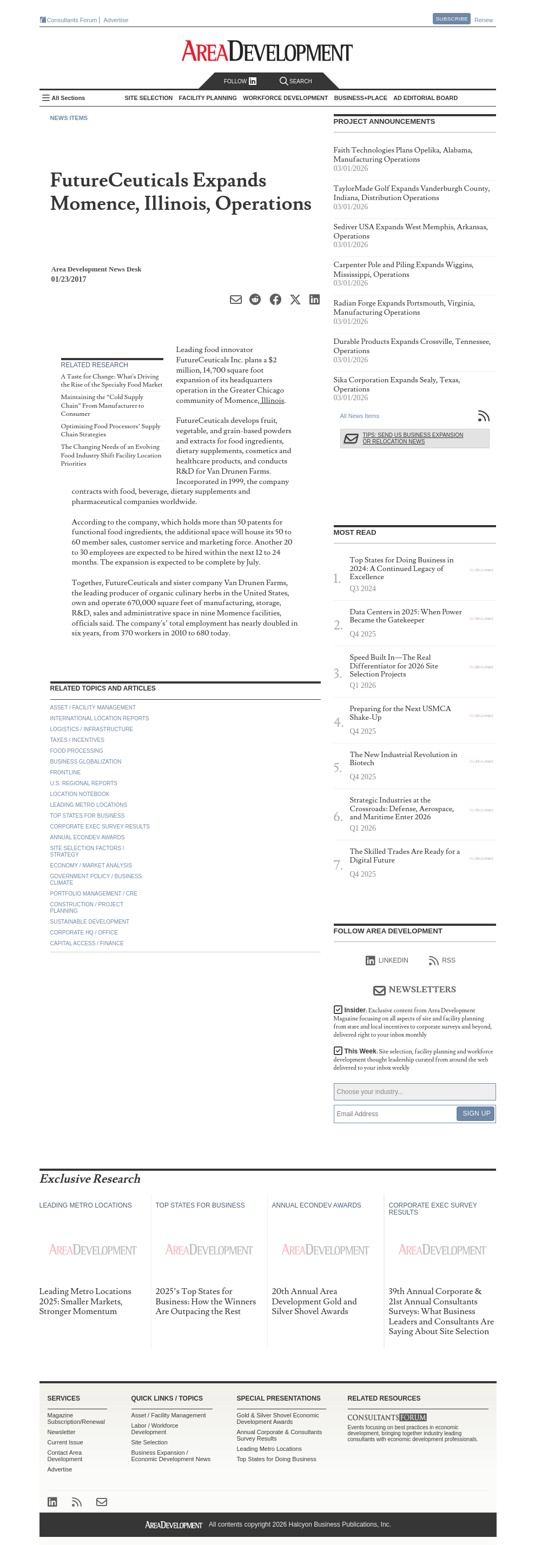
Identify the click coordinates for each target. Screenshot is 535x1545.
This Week (413, 1059)
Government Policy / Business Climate (96, 879)
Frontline (65, 772)
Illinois (272, 400)
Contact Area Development (65, 1455)
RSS (442, 961)
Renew (483, 20)
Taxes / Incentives (77, 740)
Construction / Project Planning (87, 907)
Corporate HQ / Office (84, 933)
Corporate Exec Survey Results (100, 827)
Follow (240, 81)
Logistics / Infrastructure (91, 729)
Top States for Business (87, 816)
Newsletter (62, 1432)
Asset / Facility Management (93, 708)
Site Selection (149, 1442)
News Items (69, 118)
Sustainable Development (90, 922)
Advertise (116, 20)
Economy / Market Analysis (91, 865)
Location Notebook (80, 794)
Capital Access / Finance (87, 943)
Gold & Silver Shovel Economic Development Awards (278, 1418)
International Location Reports (99, 718)
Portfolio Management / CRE (93, 894)
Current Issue (65, 1442)
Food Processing (76, 751)
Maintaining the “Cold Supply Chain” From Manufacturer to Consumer (102, 405)
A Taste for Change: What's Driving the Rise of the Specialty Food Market (112, 381)
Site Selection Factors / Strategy (87, 851)
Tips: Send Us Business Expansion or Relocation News (413, 438)
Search (296, 81)
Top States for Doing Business (276, 1459)
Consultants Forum (72, 20)
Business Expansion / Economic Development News (171, 1455)
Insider (413, 1022)
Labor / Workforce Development (155, 1428)
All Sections (68, 98)
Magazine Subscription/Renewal (76, 1418)
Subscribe (451, 19)
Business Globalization (86, 762)
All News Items (360, 416)
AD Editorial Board (425, 98)
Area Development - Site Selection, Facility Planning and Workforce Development (267, 50)
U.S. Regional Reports (83, 783)
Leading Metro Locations (89, 805)
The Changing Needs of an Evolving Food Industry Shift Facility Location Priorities (111, 455)
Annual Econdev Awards (87, 837)
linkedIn (387, 961)
